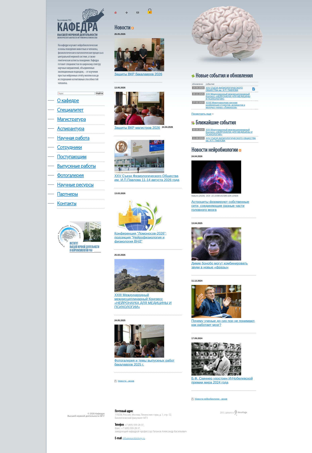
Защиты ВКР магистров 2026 (137, 128)
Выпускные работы (76, 166)
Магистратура (71, 119)
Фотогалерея (70, 175)
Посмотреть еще (201, 113)
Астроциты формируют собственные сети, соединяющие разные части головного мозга (220, 206)
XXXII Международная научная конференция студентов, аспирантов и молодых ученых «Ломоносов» (225, 105)
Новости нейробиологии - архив (211, 399)
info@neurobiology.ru (134, 438)
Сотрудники (69, 147)
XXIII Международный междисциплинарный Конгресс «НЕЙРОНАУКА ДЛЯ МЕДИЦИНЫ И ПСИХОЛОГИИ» (143, 301)
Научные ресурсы (75, 185)
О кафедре (68, 100)
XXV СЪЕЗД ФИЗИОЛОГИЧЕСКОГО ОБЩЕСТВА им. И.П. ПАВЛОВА (224, 89)
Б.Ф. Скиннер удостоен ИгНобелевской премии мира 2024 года (222, 380)
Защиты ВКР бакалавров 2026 (138, 74)
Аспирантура (70, 128)
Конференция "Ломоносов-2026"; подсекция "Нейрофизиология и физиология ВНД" (140, 237)
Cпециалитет (70, 110)
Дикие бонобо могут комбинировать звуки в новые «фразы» (219, 265)
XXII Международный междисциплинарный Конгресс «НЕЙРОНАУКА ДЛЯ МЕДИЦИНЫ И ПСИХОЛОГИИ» (228, 96)
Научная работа (73, 138)
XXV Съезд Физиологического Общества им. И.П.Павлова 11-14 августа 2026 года (146, 178)
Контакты (66, 203)
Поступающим (71, 157)
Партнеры (67, 194)
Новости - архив (126, 381)
